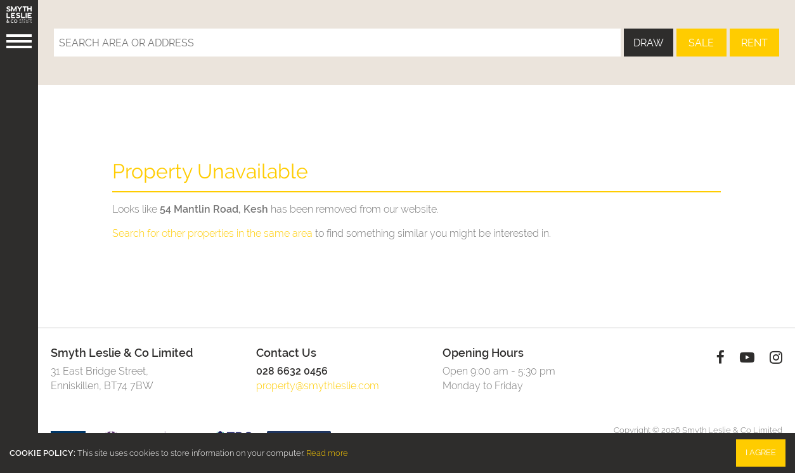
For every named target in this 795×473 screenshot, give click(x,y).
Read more (327, 453)
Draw (648, 43)
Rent (754, 43)
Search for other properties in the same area (212, 233)
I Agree (761, 452)
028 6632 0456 (292, 371)
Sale (701, 43)
